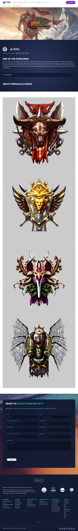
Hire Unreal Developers (56, 509)
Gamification (17, 507)
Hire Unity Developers (56, 507)
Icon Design (66, 501)
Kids (65, 517)
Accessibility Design (6, 507)
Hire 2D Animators (55, 506)
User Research (5, 506)
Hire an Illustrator (55, 502)
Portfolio (26, 2)
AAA (65, 507)
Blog (43, 2)
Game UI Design (18, 502)
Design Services (43, 499)
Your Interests (42, 420)
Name (8, 414)
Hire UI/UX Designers (56, 501)
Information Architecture (7, 501)
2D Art (65, 504)
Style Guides (17, 506)
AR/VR (65, 515)
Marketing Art (29, 502)
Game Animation (31, 499)
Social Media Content (31, 504)
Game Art (66, 499)
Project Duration (10, 427)
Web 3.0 (65, 514)
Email (41, 414)
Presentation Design (31, 506)
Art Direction (17, 501)
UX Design (5, 499)
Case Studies (32, 2)
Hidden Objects (67, 509)
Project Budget (43, 427)
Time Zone (42, 433)
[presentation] (16, 455)
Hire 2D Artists (54, 504)
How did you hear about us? (12, 433)
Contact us (47, 2)
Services (15, 2)
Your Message (10, 440)
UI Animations (17, 504)
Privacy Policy (23, 528)
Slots (65, 512)
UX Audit (4, 502)
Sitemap (39, 522)
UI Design (17, 499)
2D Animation (29, 501)
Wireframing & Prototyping (8, 504)
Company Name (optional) (12, 420)
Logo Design (66, 502)
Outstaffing (55, 499)
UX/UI (65, 506)
